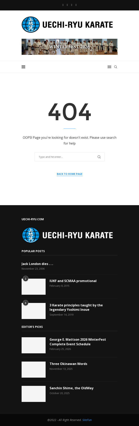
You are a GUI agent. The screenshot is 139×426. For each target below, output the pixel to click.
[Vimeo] (76, 5)
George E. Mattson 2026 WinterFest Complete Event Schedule (78, 341)
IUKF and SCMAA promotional (73, 281)
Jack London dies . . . (37, 264)
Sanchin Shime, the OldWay (71, 388)
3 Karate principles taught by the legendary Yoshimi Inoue (76, 307)
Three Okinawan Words (68, 364)
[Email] (71, 5)
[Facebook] (63, 5)
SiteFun (87, 420)
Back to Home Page (69, 174)
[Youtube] (67, 5)
